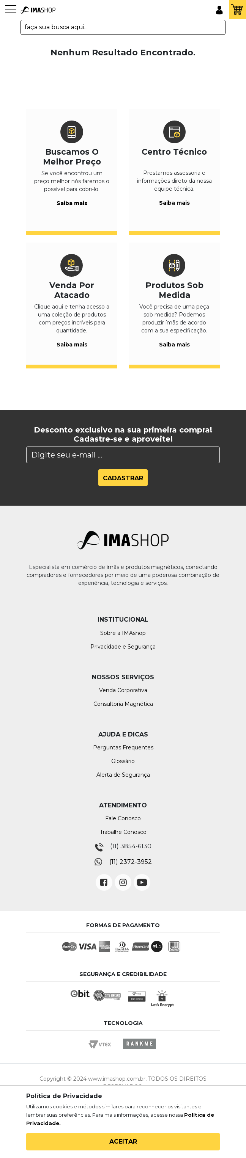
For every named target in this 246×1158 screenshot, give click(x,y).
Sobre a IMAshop (123, 633)
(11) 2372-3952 (130, 861)
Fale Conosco (123, 818)
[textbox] (123, 27)
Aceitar (123, 1141)
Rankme (139, 1051)
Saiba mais (72, 203)
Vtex (102, 1051)
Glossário (123, 761)
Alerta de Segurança (123, 774)
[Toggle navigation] (10, 13)
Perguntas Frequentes (123, 747)
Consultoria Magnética (123, 703)
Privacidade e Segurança (123, 646)
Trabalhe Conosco (123, 832)
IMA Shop (38, 10)
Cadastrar (123, 478)
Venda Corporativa (123, 690)
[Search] (123, 455)
